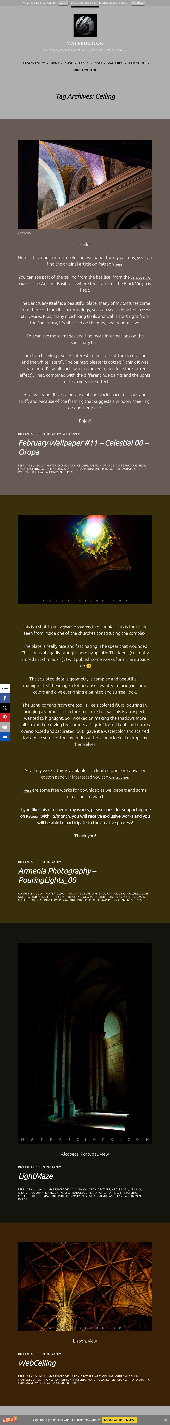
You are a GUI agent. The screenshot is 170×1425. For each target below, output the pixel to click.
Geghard (90, 896)
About (84, 63)
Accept (63, 3)
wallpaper (74, 434)
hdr (142, 465)
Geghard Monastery (74, 626)
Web (38, 1382)
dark (49, 1192)
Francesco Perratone (120, 465)
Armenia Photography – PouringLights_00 (66, 874)
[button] (85, 1420)
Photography (51, 434)
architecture (80, 892)
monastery (49, 899)
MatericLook (85, 43)
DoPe (98, 63)
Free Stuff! (137, 63)
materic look (38, 468)
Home (55, 63)
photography (124, 468)
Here (28, 789)
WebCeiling (41, 1361)
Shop (69, 63)
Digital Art (28, 434)
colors (23, 896)
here (118, 264)
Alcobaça (79, 1188)
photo (107, 468)
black (123, 1188)
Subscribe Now (119, 1420)
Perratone (92, 468)
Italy (22, 468)
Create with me (84, 69)
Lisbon (66, 1378)
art (72, 465)
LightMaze (39, 1174)
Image (71, 471)
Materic (115, 896)
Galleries (115, 63)
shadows (106, 1195)
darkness (38, 896)
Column (37, 1192)
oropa (77, 468)
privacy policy (34, 63)
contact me (118, 776)
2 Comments (123, 899)
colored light (138, 892)
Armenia (98, 892)
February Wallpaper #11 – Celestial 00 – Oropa (70, 446)
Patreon (33, 816)
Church (96, 465)
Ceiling (82, 465)
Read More (138, 3)
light (103, 896)
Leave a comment (50, 471)
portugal (89, 1195)
